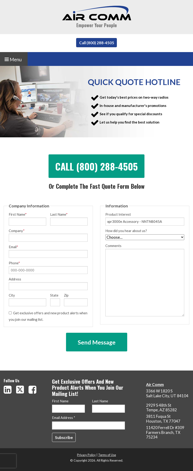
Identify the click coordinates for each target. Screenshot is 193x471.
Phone (14, 263)
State (54, 295)
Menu (13, 59)
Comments (144, 280)
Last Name (59, 214)
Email (13, 247)
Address (15, 279)
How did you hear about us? (126, 231)
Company (17, 231)
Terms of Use (107, 455)
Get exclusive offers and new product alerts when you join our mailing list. (48, 316)
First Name (18, 214)
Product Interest (118, 214)
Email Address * (63, 418)
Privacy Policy (86, 455)
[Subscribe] (64, 437)
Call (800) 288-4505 (96, 42)
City (12, 295)
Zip (66, 295)
